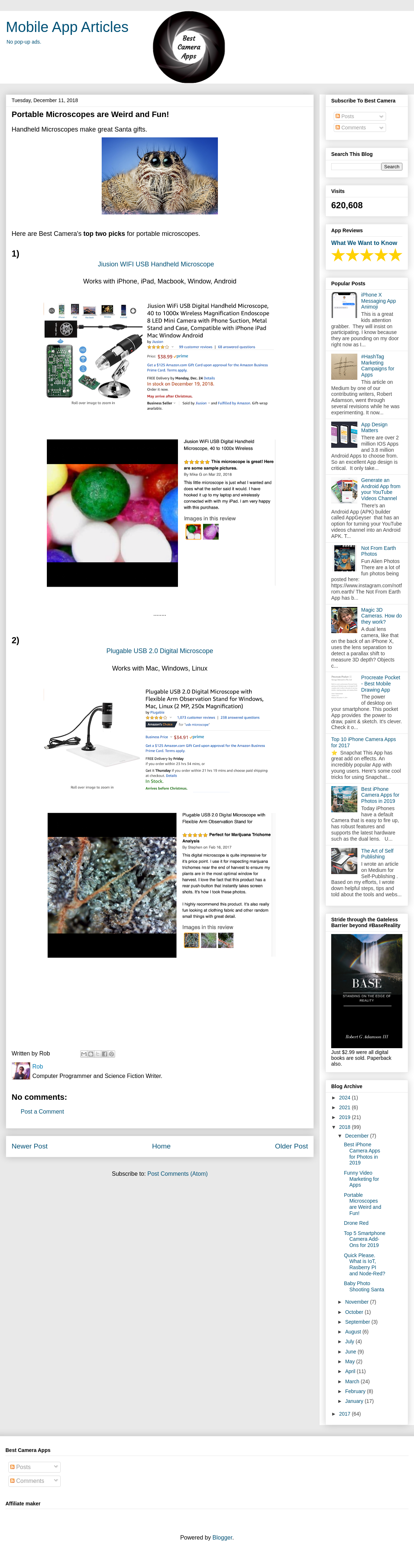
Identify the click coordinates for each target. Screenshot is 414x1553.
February (356, 1391)
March (353, 1381)
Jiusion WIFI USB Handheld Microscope (157, 264)
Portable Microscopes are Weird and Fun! (362, 1204)
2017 (345, 1414)
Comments (351, 127)
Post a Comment (42, 1112)
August (353, 1332)
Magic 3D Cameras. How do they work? (381, 616)
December (357, 1136)
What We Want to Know (364, 243)
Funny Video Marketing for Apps (361, 1179)
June (351, 1352)
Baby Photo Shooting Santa (364, 1286)
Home (161, 1146)
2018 (345, 1127)
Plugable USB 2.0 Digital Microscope (159, 651)
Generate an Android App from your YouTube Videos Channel (381, 489)
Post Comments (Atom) (177, 1174)
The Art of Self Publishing (377, 854)
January (355, 1401)
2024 (345, 1098)
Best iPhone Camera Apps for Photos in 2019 (380, 795)
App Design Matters (374, 428)
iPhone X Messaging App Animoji (378, 301)
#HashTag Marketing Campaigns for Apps (377, 366)
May (350, 1361)
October (355, 1312)
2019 (345, 1117)
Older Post (291, 1146)
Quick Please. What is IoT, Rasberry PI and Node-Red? (364, 1264)
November (357, 1302)
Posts (345, 116)
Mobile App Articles (67, 27)
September (358, 1322)
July (350, 1341)
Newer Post (30, 1146)
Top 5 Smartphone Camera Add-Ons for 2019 (364, 1239)
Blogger (222, 1537)
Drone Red (356, 1223)
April (351, 1371)
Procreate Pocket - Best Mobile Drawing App (380, 684)
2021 (345, 1107)
